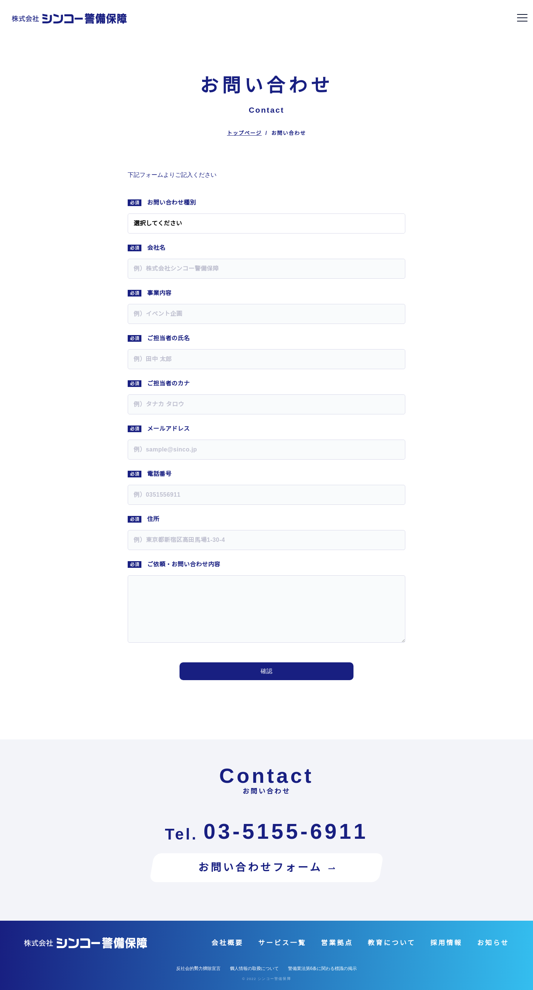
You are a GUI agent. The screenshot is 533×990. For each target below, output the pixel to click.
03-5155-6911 (286, 831)
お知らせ (493, 943)
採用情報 (446, 943)
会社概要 (227, 943)
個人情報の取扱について (254, 968)
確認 (266, 671)
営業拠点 (337, 943)
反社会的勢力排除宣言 (198, 968)
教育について (391, 943)
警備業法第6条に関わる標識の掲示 (322, 968)
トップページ (244, 133)
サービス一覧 (282, 943)
